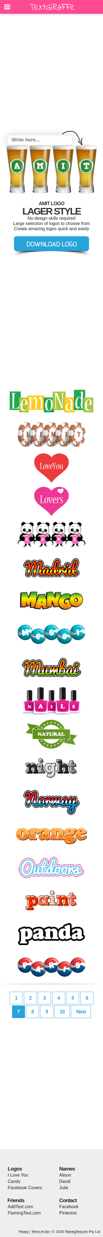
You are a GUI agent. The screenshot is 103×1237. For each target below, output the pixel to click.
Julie (63, 1187)
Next (81, 1011)
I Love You (18, 1175)
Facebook (69, 1206)
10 (62, 1011)
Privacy (24, 1232)
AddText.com (20, 1206)
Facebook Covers (25, 1187)
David (65, 1181)
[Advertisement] (51, 74)
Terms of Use (40, 1232)
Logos (15, 1169)
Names (67, 1169)
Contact (68, 1200)
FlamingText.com (24, 1213)
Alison (65, 1175)
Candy (14, 1181)
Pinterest (68, 1213)
